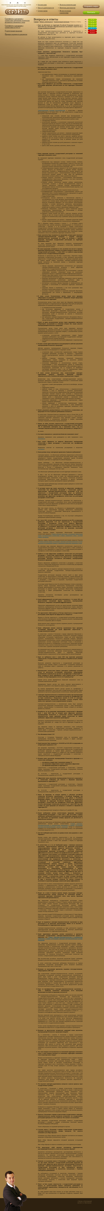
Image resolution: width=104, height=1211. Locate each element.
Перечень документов (67, 8)
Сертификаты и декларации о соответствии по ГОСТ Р (14, 26)
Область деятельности (46, 8)
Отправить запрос (91, 6)
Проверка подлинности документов (16, 34)
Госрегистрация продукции (13, 31)
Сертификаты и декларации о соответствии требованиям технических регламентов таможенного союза (17, 20)
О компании (42, 5)
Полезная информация (68, 5)
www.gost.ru (41, 449)
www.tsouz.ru (41, 438)
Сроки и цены (42, 11)
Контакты (91, 12)
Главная (36, 22)
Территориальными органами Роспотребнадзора (51, 110)
